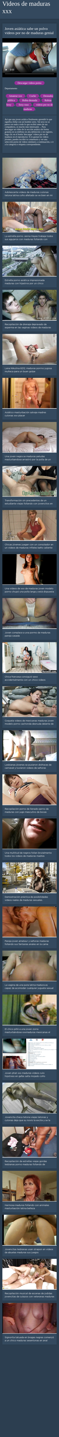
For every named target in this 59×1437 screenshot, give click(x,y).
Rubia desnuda (29, 100)
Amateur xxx (15, 96)
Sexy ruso (24, 104)
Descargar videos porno (30, 83)
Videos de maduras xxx (26, 7)
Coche (33, 96)
